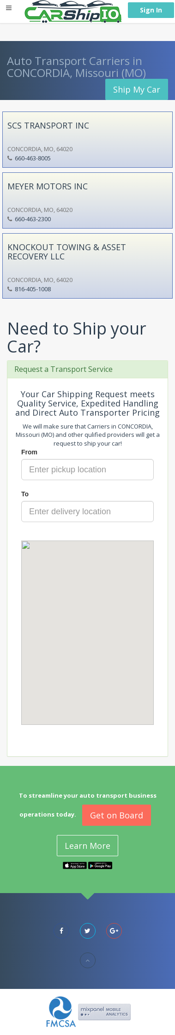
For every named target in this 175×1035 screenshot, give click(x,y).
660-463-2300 (33, 219)
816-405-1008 (33, 289)
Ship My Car (136, 89)
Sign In (151, 10)
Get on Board (116, 815)
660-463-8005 (33, 158)
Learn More (87, 845)
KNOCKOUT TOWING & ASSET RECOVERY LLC (66, 251)
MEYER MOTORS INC (47, 186)
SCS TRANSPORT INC (48, 125)
